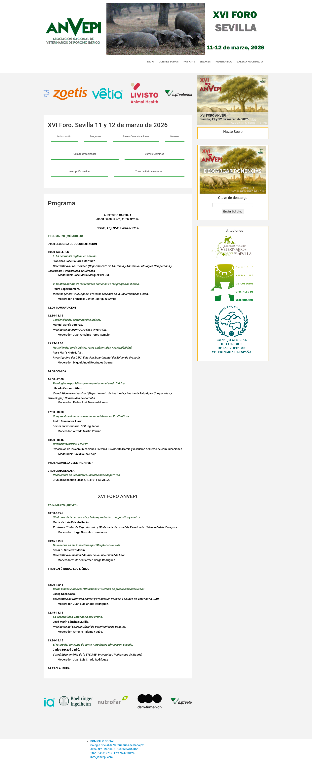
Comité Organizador (84, 153)
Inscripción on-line (79, 171)
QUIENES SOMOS (169, 61)
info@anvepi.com (101, 757)
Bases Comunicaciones (136, 136)
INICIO (150, 61)
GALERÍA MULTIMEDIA (250, 61)
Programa (95, 136)
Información (64, 136)
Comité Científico (154, 153)
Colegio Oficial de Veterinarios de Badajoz (117, 745)
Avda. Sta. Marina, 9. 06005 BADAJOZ (114, 749)
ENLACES (205, 61)
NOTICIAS (189, 61)
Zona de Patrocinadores (149, 171)
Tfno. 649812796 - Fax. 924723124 (112, 753)
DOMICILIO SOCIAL (102, 741)
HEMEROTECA (223, 61)
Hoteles (174, 136)
